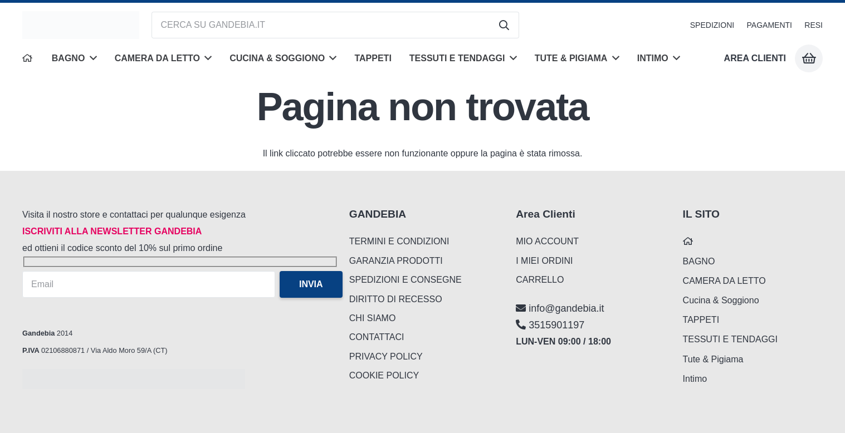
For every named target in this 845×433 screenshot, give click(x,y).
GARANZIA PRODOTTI (396, 260)
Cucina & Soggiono (721, 300)
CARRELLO (540, 279)
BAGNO (699, 261)
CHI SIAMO (372, 318)
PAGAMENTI (769, 25)
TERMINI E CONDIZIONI (399, 241)
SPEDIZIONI (712, 25)
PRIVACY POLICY (386, 356)
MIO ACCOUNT (547, 241)
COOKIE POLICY (384, 375)
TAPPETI (701, 319)
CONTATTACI (376, 337)
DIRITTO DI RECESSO (395, 299)
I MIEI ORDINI (544, 260)
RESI (813, 25)
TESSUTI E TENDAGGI (730, 339)
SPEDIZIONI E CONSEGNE (405, 279)
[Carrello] (808, 58)
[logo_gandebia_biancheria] (80, 25)
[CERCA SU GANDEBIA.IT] (335, 25)
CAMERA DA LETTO (724, 281)
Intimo (695, 378)
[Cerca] (504, 25)
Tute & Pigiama (713, 359)
